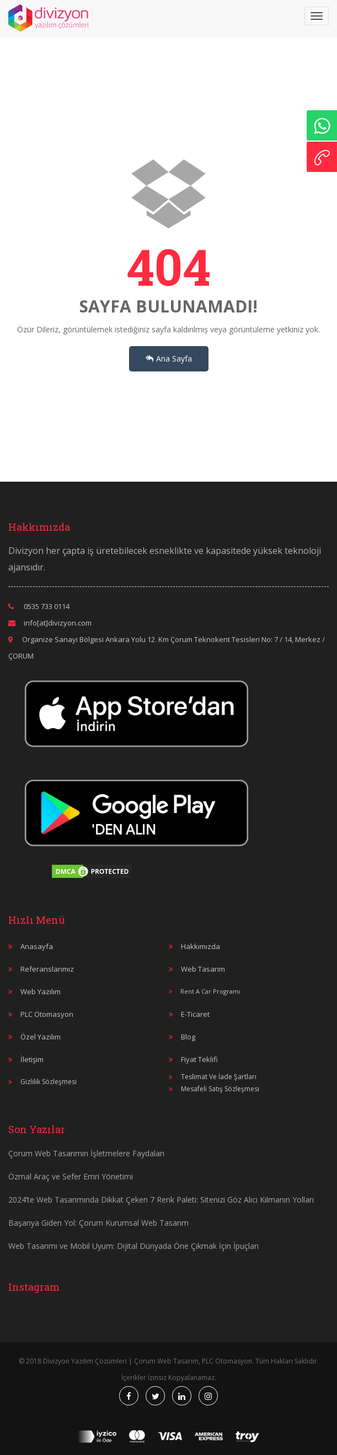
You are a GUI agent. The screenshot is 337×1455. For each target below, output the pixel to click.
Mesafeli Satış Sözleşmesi (220, 1088)
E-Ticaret (195, 1014)
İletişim (32, 1059)
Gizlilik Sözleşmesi (48, 1081)
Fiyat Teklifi (199, 1059)
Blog (188, 1037)
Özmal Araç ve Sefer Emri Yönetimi (70, 1176)
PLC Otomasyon (46, 1014)
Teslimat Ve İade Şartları (218, 1076)
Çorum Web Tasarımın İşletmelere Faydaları (86, 1153)
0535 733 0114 (46, 606)
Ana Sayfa (169, 358)
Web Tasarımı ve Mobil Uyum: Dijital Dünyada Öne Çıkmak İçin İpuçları (133, 1246)
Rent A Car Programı (210, 991)
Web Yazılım (40, 991)
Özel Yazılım (40, 1037)
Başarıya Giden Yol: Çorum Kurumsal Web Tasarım (98, 1222)
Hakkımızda (200, 946)
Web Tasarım (203, 969)
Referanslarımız (47, 969)
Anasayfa (36, 946)
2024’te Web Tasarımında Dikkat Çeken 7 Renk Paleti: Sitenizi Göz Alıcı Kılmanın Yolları (161, 1199)
